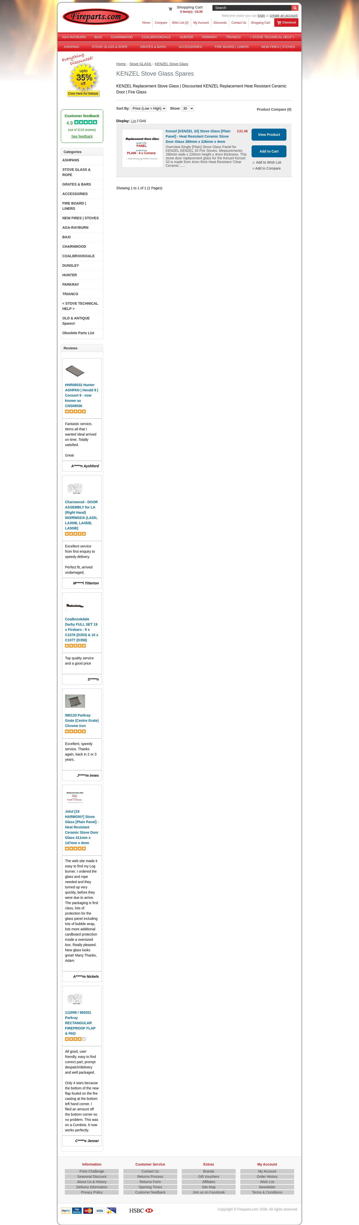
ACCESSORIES (190, 47)
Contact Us (238, 22)
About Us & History (91, 1182)
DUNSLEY (70, 265)
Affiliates (208, 1182)
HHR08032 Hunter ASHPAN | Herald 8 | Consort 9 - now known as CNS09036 (81, 395)
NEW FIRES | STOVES (278, 47)
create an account (283, 15)
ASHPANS (71, 47)
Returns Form (150, 1182)
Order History (267, 1177)
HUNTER (186, 37)
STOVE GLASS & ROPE (110, 47)
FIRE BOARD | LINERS (232, 47)
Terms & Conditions (267, 1192)
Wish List (267, 1182)
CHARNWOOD (122, 37)
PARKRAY (209, 37)
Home (146, 22)
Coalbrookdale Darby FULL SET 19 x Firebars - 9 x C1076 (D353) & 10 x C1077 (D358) (81, 629)
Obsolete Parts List (78, 333)
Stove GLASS (141, 64)
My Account (201, 22)
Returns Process (150, 1177)
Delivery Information (91, 1187)
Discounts (220, 22)
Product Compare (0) (274, 109)
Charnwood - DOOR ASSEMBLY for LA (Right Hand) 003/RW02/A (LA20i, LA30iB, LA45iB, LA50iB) (81, 515)
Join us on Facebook (209, 1192)
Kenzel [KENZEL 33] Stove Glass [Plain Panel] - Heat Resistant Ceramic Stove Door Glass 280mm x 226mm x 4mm (198, 136)
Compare (161, 22)
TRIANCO (233, 37)
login (261, 15)
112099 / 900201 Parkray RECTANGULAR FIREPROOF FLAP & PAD (80, 1022)
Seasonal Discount (91, 1177)
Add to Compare (268, 168)
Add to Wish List (268, 162)
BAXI (98, 37)
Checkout (286, 23)
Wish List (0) (180, 22)
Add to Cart (269, 151)
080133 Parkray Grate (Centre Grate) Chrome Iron (82, 720)
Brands (208, 1171)
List (133, 121)
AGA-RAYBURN (74, 37)
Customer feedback (150, 1192)
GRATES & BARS (153, 47)
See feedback (82, 136)
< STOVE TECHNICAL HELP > (272, 37)
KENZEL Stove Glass (171, 64)
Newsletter (267, 1187)
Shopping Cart (260, 22)
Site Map (209, 1187)
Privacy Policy (92, 1192)
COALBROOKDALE (156, 37)
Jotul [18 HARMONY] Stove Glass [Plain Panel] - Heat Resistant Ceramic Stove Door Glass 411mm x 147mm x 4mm (82, 827)
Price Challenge (92, 1171)
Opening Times (150, 1187)
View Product (269, 135)
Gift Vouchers (208, 1177)
